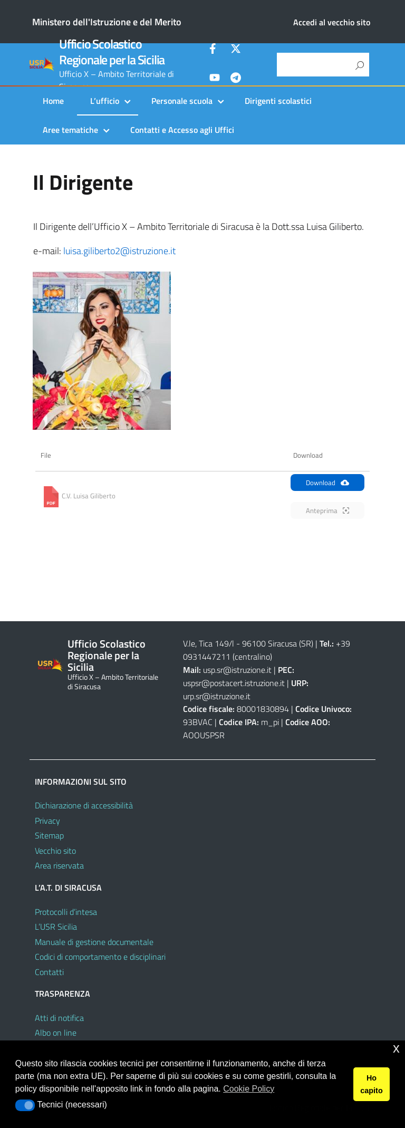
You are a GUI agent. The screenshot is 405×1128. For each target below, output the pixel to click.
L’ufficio (104, 100)
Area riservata (59, 865)
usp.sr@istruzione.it (237, 669)
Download (327, 482)
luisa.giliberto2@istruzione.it (119, 251)
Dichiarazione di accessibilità (84, 805)
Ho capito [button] (371, 1084)
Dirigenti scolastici (278, 100)
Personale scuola (182, 100)
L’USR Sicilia (56, 926)
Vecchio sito (55, 850)
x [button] (396, 1048)
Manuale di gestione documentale (94, 942)
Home (53, 100)
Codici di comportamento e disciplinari (100, 956)
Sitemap (49, 835)
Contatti (49, 972)
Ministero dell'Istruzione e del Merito (106, 22)
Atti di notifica (59, 1017)
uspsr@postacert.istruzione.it (234, 683)
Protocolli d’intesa (66, 911)
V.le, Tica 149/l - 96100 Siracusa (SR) (248, 643)
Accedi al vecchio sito (331, 22)
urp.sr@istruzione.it (216, 696)
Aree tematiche (70, 129)
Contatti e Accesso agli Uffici (182, 129)
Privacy (47, 820)
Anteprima (327, 510)
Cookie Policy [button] (248, 1088)
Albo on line (55, 1032)
